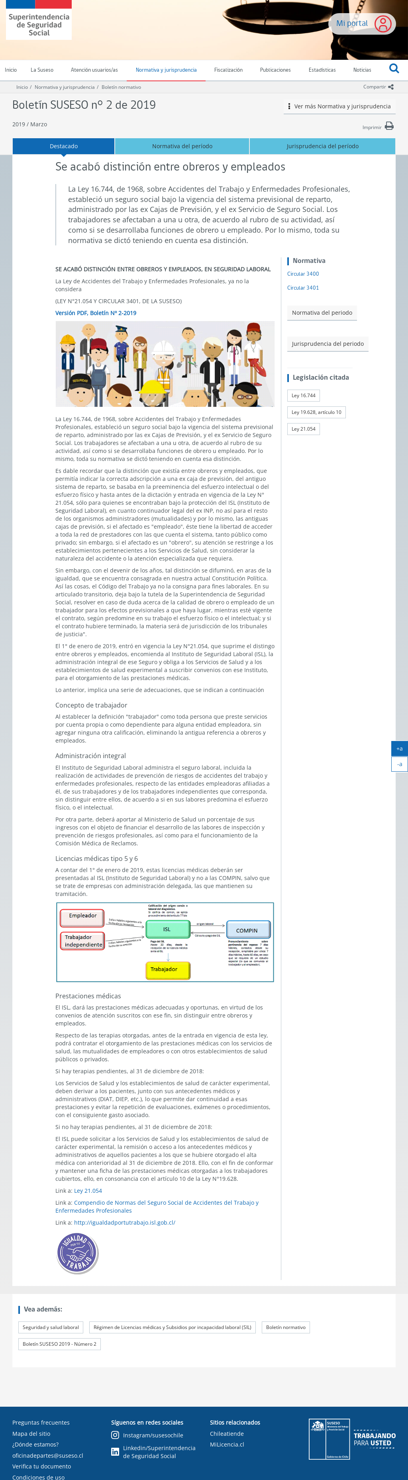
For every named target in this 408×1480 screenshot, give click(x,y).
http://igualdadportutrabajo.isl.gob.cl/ (124, 1222)
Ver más (339, 106)
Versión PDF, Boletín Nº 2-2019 (95, 313)
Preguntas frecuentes (41, 1422)
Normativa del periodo (322, 312)
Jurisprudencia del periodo (328, 343)
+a (402, 750)
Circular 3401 (303, 288)
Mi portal (352, 24)
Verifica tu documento (41, 1466)
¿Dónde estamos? (35, 1444)
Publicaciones (275, 70)
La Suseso (42, 70)
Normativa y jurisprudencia (166, 70)
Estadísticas (322, 70)
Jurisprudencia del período (323, 146)
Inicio (22, 87)
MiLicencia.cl (227, 1444)
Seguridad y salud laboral (51, 1327)
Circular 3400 (303, 274)
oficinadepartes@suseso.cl (47, 1455)
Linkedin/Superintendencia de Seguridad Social (153, 1452)
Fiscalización (228, 70)
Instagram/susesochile (147, 1435)
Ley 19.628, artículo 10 (316, 412)
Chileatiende (227, 1433)
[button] (394, 70)
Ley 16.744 (304, 395)
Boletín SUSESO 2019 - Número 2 (59, 1344)
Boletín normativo (121, 87)
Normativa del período (182, 146)
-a (402, 766)
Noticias (362, 70)
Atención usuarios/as (94, 70)
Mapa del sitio (31, 1433)
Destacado (64, 146)
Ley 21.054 (88, 1190)
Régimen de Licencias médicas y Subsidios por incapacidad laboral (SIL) (172, 1327)
